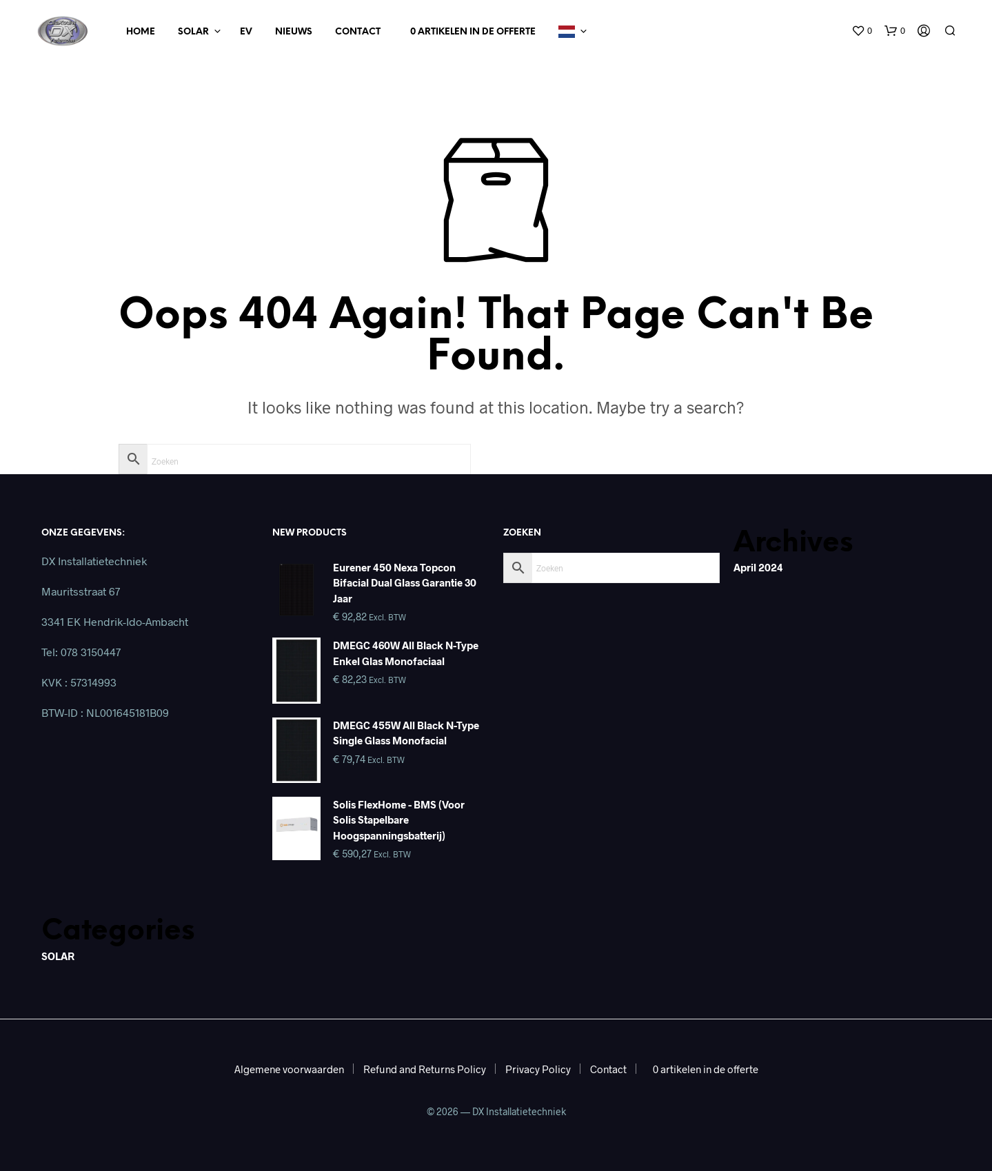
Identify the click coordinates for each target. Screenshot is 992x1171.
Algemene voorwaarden (289, 1069)
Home (140, 32)
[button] (861, 31)
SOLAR (57, 956)
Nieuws (293, 32)
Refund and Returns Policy (424, 1069)
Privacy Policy (538, 1069)
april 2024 (758, 567)
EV (246, 32)
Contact (358, 32)
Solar (193, 32)
